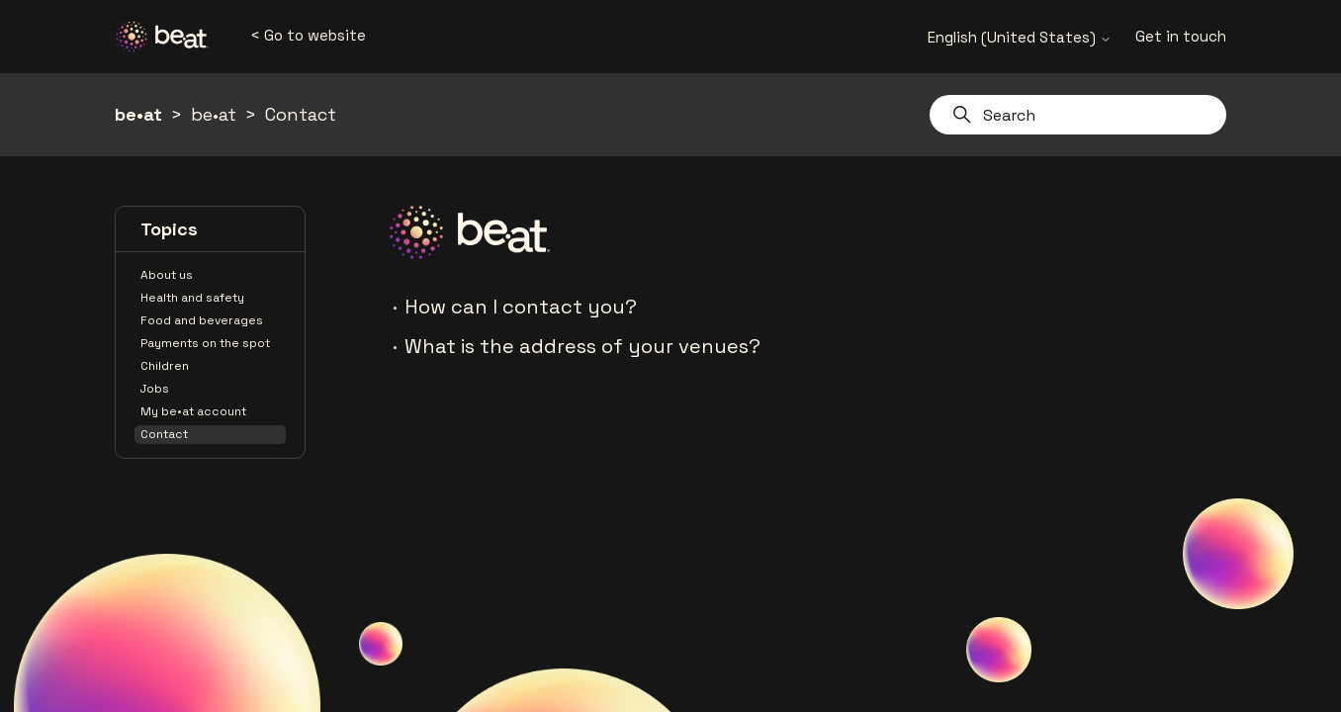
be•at (138, 114)
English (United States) (1020, 37)
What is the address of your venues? (582, 346)
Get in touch (1180, 36)
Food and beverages (201, 320)
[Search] (1078, 114)
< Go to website (308, 35)
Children (164, 366)
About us (166, 275)
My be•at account (193, 411)
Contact (300, 114)
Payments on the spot (205, 343)
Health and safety (192, 298)
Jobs (154, 389)
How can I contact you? (520, 306)
